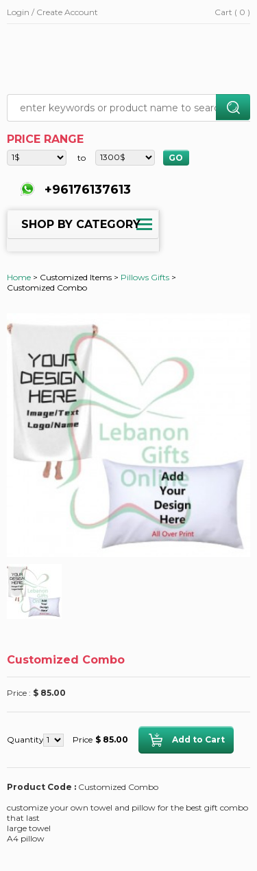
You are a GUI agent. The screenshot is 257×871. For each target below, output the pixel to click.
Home (19, 277)
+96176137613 (86, 189)
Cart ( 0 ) (232, 12)
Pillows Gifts (145, 277)
